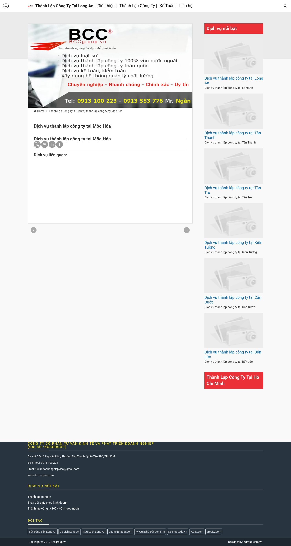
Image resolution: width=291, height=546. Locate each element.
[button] (37, 144)
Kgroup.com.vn (252, 541)
